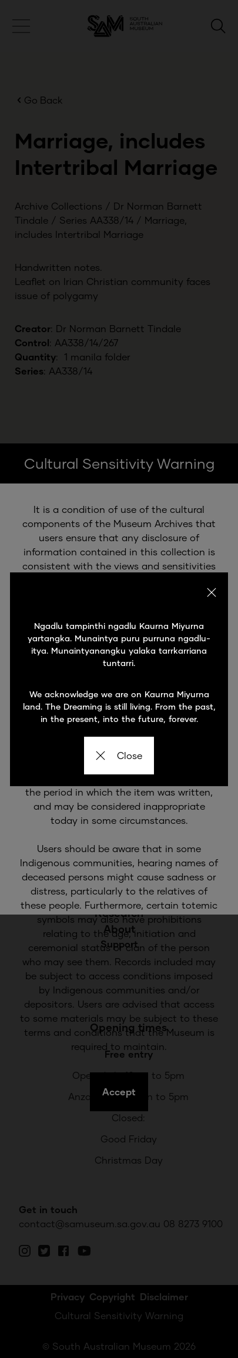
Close (119, 755)
